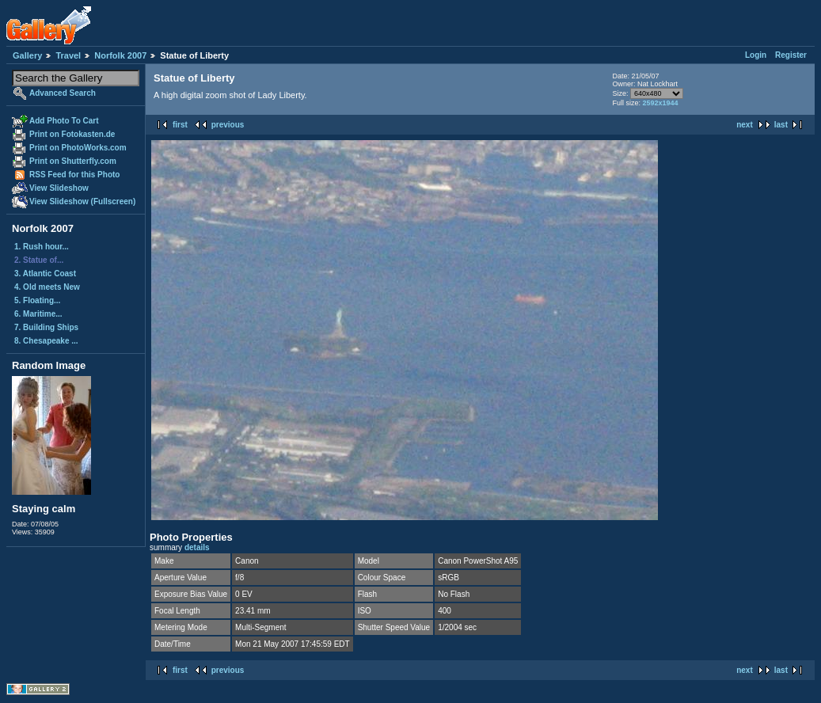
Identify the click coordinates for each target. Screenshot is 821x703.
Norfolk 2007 (120, 55)
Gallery (27, 55)
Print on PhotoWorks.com (78, 147)
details (197, 547)
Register (791, 55)
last (781, 124)
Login (755, 55)
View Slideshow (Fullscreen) (82, 201)
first (180, 124)
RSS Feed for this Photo (74, 174)
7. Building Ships (46, 327)
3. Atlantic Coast (45, 273)
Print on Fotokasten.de (72, 134)
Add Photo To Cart (64, 120)
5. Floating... (37, 300)
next (744, 124)
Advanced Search (62, 93)
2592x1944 (660, 103)
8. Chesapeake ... (46, 340)
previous (228, 124)
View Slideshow (59, 188)
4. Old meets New (47, 287)
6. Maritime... (38, 314)
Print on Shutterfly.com (72, 161)
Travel (68, 55)
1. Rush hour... (41, 246)
